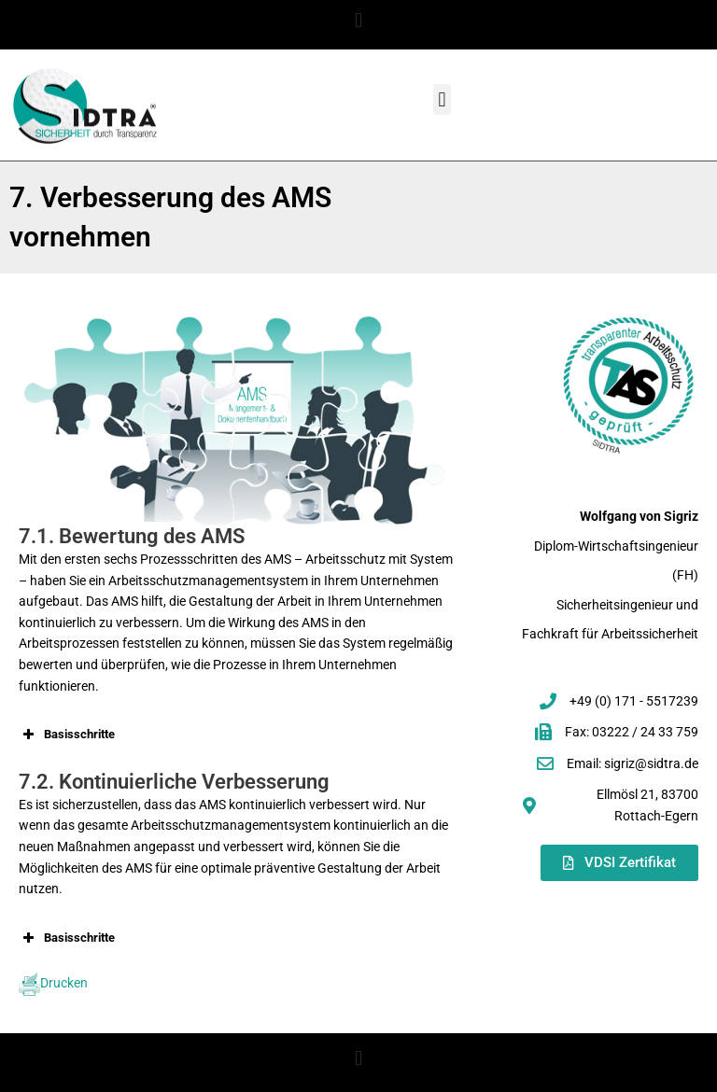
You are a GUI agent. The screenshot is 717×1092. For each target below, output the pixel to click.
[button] (358, 20)
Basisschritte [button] (67, 734)
